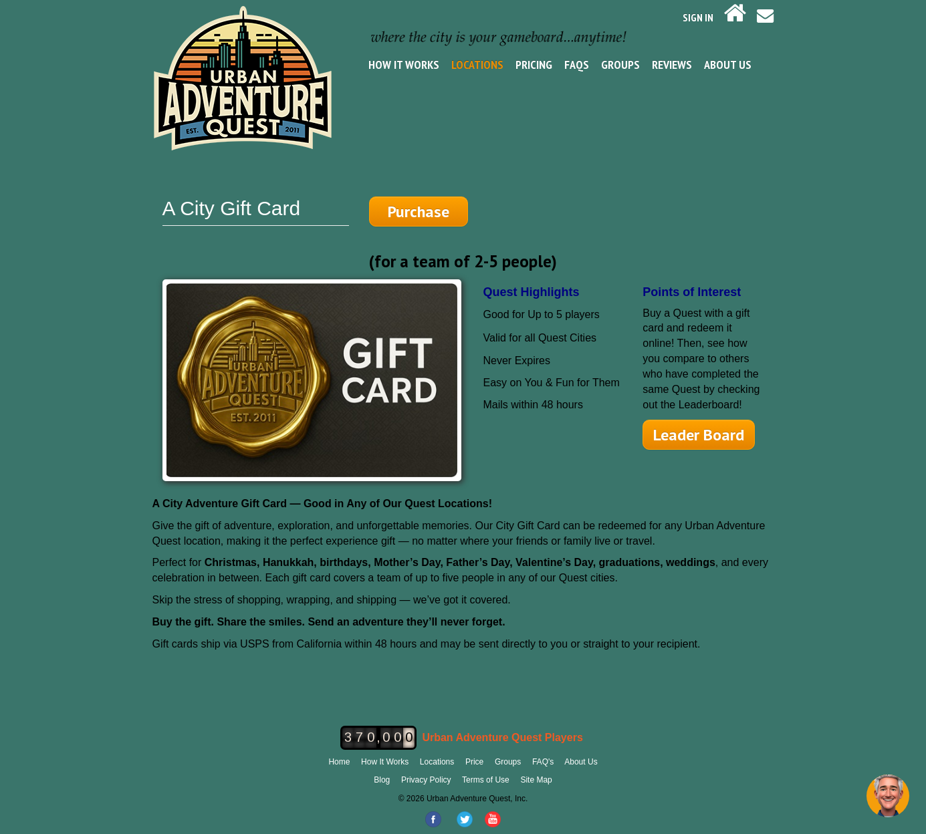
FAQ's (543, 762)
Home (339, 762)
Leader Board (698, 434)
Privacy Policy (426, 780)
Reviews (672, 64)
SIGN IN (698, 17)
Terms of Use (485, 780)
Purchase (418, 211)
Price (474, 762)
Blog (382, 780)
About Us (727, 64)
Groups (620, 64)
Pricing (533, 64)
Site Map (536, 780)
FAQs (576, 64)
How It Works (403, 64)
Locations (477, 64)
